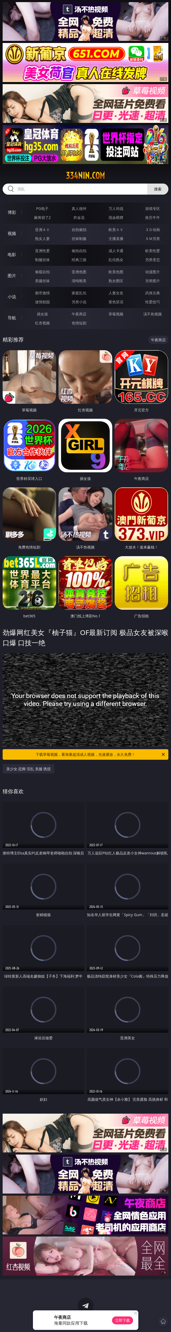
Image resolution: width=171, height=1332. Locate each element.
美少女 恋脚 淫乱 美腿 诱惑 (28, 768)
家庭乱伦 (79, 292)
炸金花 (79, 217)
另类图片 (152, 280)
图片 (12, 275)
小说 (12, 297)
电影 (12, 254)
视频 (12, 233)
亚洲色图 (79, 271)
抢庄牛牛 (152, 217)
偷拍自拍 (79, 250)
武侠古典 (152, 292)
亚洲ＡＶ (42, 229)
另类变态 (152, 259)
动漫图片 (152, 271)
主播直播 (116, 238)
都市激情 (42, 292)
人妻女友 (116, 292)
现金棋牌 (116, 217)
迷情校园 (42, 301)
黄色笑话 (116, 301)
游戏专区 (152, 208)
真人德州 (79, 208)
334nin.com (85, 175)
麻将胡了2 (42, 217)
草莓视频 (116, 313)
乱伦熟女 (116, 259)
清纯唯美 (79, 280)
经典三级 (79, 259)
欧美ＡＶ (116, 229)
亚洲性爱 (42, 250)
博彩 (12, 212)
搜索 (158, 188)
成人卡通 (116, 250)
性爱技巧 (152, 301)
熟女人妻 (42, 238)
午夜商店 (79, 313)
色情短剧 (79, 322)
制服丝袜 (42, 259)
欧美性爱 (152, 250)
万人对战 (116, 208)
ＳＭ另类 (152, 238)
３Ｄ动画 (152, 229)
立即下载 (122, 1320)
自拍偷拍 (79, 229)
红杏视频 (42, 322)
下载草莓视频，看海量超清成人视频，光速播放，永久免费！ (101, 754)
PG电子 (42, 208)
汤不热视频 (152, 313)
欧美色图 (116, 271)
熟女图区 (116, 280)
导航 (12, 318)
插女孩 (42, 313)
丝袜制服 (79, 238)
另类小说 (79, 301)
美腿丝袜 (42, 280)
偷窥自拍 (42, 271)
